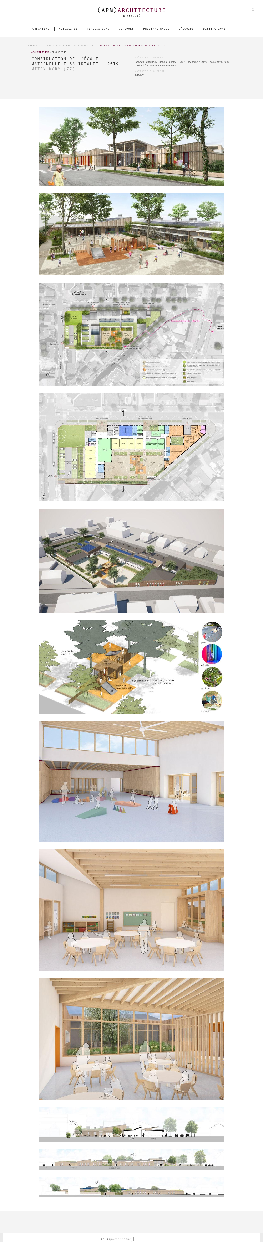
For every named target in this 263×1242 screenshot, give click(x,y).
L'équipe (186, 28)
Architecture (67, 46)
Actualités (68, 28)
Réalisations (98, 28)
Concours (126, 28)
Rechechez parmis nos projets (253, 9)
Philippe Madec (156, 28)
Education (87, 46)
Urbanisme (40, 28)
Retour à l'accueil (41, 46)
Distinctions (214, 28)
